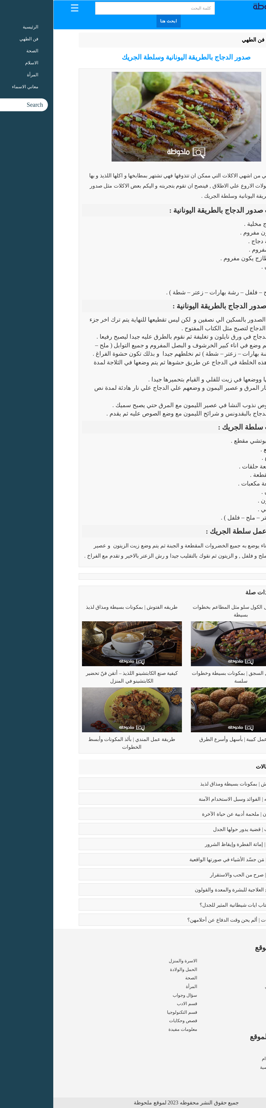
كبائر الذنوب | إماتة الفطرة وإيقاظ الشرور (195, 844)
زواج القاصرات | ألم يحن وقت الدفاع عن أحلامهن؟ (186, 920)
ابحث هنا (115, 21)
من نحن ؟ (232, 1050)
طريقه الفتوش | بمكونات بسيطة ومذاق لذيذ (79, 607)
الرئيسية (226, 40)
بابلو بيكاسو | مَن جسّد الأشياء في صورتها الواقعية (187, 859)
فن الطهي (200, 40)
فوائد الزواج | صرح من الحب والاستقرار (198, 875)
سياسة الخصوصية (224, 1067)
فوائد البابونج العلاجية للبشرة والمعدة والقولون (190, 890)
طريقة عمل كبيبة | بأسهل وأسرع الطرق (187, 739)
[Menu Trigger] (21, 7)
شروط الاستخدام (225, 1058)
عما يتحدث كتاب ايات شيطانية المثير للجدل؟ (192, 905)
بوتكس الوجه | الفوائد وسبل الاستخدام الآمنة (192, 799)
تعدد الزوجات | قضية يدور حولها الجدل (199, 829)
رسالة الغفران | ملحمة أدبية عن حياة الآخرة (194, 814)
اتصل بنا (233, 1075)
